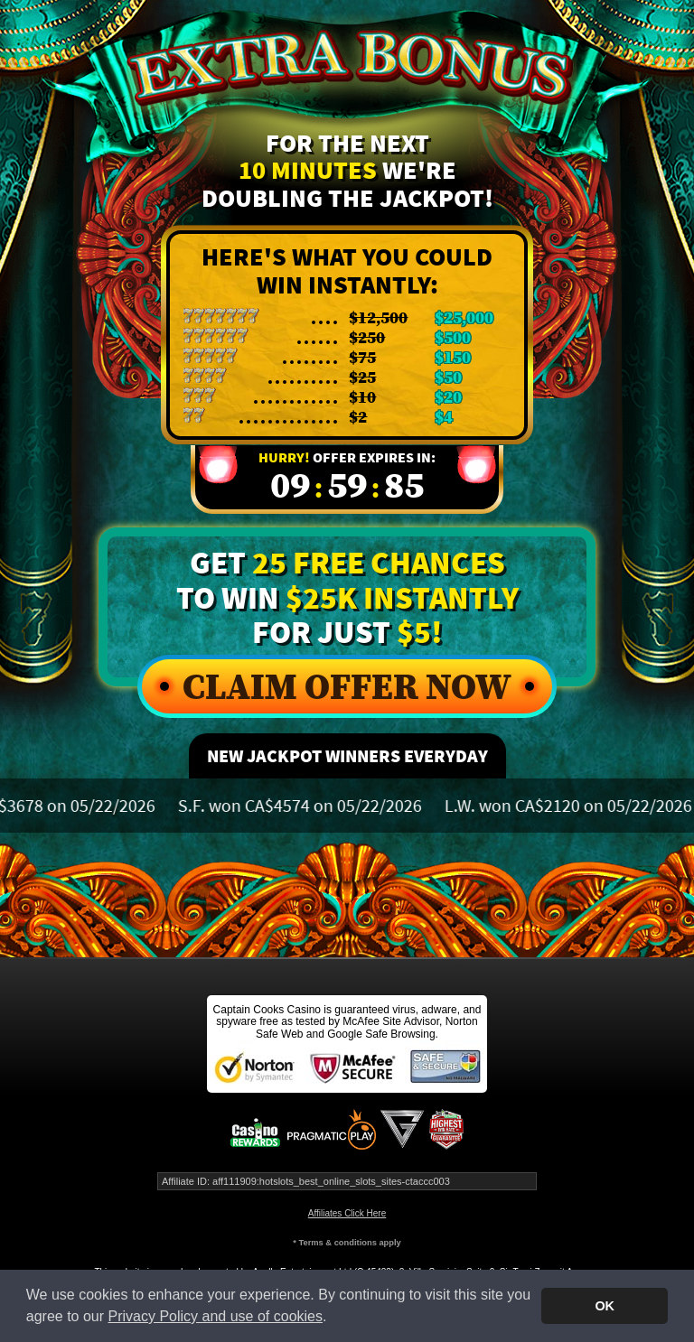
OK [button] (604, 1306)
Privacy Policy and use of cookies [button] (215, 1316)
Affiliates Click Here (347, 1213)
